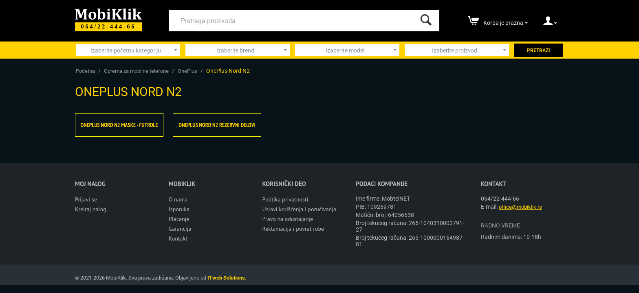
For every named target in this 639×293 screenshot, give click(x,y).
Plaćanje (179, 219)
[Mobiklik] (108, 13)
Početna (85, 71)
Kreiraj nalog (90, 209)
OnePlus (187, 71)
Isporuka (179, 209)
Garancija (180, 228)
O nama (178, 199)
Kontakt (178, 238)
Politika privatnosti (285, 199)
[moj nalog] (550, 23)
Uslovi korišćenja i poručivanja (299, 209)
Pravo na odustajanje (287, 219)
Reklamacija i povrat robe (293, 228)
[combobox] (128, 50)
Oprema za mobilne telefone (136, 71)
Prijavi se (86, 199)
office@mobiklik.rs (520, 207)
